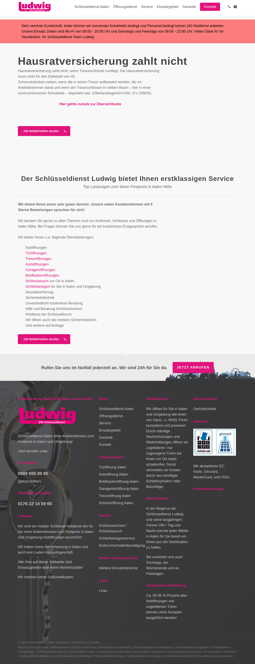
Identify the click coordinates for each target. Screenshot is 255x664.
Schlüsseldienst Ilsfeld (178, 656)
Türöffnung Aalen (112, 467)
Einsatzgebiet (109, 430)
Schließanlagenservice (117, 538)
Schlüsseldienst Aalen (116, 409)
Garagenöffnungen (40, 270)
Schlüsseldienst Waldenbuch (37, 656)
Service (105, 423)
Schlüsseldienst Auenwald (113, 651)
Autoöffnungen (37, 264)
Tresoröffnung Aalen (115, 496)
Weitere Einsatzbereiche (118, 568)
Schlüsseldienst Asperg (51, 651)
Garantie (106, 437)
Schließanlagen (37, 287)
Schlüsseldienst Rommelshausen (153, 647)
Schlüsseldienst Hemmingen (144, 656)
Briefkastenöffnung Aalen (119, 482)
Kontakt (105, 445)
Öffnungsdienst (111, 416)
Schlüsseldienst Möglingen (192, 647)
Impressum (63, 642)
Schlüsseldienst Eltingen (110, 656)
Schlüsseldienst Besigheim (148, 651)
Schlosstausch (36, 281)
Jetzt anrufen (193, 367)
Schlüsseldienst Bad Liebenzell (213, 656)
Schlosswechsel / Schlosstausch (112, 528)
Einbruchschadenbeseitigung (120, 545)
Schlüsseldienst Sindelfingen (74, 656)
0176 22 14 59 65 (35, 503)
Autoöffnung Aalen (113, 474)
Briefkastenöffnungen (42, 275)
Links (103, 591)
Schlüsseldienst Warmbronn (184, 651)
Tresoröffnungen (38, 259)
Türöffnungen (36, 253)
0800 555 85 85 (33, 473)
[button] (44, 131)
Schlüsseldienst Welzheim (220, 651)
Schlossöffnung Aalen (116, 503)
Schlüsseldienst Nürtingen (114, 647)
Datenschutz (80, 642)
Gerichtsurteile (204, 409)
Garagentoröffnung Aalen (119, 489)
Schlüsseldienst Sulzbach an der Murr (72, 647)
